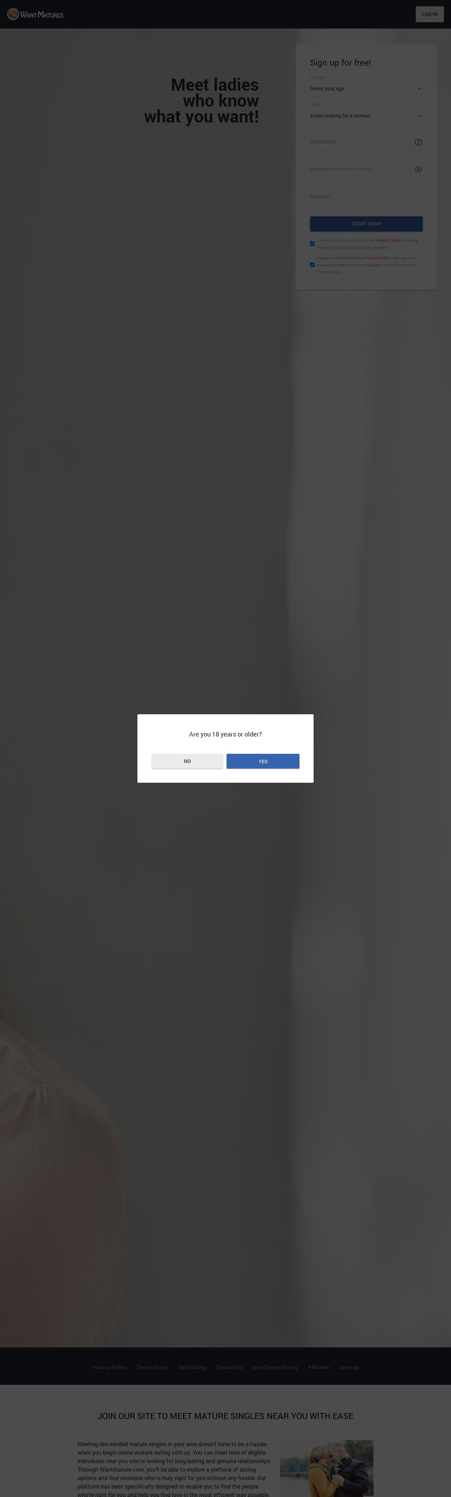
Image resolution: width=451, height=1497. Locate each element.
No (187, 761)
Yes (263, 761)
